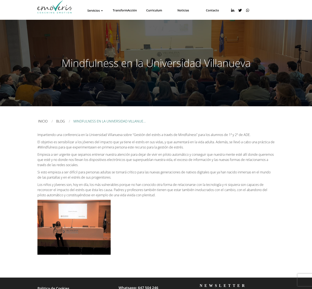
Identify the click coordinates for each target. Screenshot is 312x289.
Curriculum (154, 10)
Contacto (212, 10)
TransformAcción (125, 10)
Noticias (183, 10)
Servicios (93, 10)
